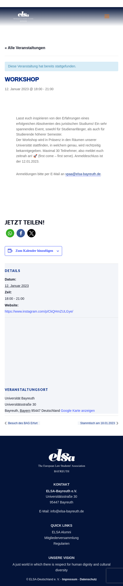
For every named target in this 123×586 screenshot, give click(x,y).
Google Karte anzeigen (78, 411)
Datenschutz (88, 579)
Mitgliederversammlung (61, 538)
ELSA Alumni (61, 532)
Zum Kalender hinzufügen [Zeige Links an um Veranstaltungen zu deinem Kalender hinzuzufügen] (34, 251)
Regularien (62, 543)
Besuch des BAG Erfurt (22, 423)
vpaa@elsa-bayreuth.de (83, 174)
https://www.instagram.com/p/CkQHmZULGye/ (39, 311)
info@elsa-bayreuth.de (67, 511)
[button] (10, 233)
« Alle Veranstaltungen (25, 48)
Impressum (69, 579)
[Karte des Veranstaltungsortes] (61, 351)
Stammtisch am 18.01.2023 (98, 423)
